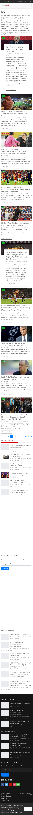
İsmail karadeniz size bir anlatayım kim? (20, 753)
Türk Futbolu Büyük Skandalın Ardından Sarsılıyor (14, 49)
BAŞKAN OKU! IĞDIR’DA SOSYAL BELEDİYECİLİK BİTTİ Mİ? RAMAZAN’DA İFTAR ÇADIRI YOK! (20, 683)
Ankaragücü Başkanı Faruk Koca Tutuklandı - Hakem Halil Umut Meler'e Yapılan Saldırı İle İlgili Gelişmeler (14, 152)
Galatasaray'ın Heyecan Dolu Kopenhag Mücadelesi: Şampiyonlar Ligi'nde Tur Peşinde (15, 189)
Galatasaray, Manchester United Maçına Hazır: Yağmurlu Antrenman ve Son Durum (16, 255)
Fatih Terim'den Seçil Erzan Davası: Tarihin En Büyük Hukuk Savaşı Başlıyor (15, 379)
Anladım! (28, 809)
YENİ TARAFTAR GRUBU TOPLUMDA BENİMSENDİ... (18, 482)
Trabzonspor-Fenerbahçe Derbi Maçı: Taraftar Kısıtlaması (19, 491)
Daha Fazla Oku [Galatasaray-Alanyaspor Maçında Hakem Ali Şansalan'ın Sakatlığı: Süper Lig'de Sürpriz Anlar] (6, 432)
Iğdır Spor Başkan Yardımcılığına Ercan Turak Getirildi (19, 465)
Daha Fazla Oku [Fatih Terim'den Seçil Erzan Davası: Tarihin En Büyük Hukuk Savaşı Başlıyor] (6, 394)
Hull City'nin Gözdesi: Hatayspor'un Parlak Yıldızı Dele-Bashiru (15, 224)
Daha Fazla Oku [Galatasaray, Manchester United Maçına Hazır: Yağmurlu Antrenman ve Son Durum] (11, 283)
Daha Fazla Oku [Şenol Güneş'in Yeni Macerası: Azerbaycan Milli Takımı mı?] (6, 356)
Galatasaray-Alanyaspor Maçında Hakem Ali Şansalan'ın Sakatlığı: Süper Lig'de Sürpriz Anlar (14, 417)
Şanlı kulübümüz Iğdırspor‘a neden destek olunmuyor (20, 446)
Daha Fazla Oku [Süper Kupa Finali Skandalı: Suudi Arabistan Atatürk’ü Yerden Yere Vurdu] (6, 129)
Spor (4, 38)
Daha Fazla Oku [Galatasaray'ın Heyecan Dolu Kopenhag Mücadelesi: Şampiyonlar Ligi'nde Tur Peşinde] (6, 202)
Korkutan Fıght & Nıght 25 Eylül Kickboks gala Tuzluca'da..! (19, 736)
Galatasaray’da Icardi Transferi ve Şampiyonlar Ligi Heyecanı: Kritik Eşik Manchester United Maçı (16, 307)
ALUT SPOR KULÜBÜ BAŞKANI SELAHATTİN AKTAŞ (20, 455)
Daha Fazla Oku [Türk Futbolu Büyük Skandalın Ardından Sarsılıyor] (11, 89)
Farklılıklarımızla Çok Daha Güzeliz (20, 635)
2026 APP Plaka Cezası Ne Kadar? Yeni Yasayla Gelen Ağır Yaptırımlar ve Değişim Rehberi (20, 665)
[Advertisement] (16, 515)
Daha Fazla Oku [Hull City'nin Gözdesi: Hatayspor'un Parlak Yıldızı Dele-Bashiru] (6, 238)
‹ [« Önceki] (2, 437)
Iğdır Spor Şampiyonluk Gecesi (19, 473)
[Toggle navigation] (29, 5)
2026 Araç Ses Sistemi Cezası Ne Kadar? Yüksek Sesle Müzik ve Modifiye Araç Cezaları (20, 674)
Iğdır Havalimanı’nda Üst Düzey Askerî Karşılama (19, 655)
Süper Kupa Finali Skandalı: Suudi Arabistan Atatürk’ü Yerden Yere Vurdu (14, 113)
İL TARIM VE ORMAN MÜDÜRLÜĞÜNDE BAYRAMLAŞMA (16, 644)
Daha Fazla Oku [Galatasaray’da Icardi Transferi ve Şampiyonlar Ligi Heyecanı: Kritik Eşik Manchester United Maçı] (6, 323)
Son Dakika (5, 133)
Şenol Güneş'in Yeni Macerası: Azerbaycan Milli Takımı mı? (13, 344)
